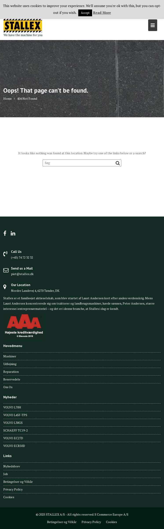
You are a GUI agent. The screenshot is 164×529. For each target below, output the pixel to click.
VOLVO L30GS (13, 423)
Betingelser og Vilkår (18, 481)
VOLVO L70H (12, 407)
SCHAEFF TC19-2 (15, 430)
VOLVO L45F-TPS (15, 415)
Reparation (11, 371)
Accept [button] (85, 13)
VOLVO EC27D (13, 438)
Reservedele (11, 379)
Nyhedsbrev (11, 466)
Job (5, 474)
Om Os (8, 387)
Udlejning (9, 364)
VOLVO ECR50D (14, 446)
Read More (102, 12)
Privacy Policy (13, 489)
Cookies (8, 497)
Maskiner (9, 356)
